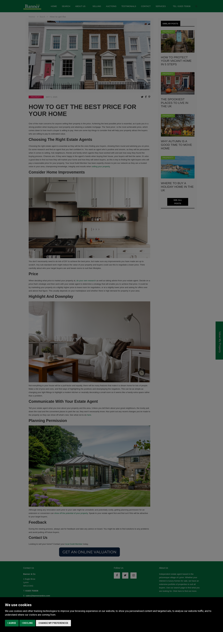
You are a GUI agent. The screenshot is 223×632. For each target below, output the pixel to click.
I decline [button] (27, 623)
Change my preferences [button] (53, 623)
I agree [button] (12, 623)
